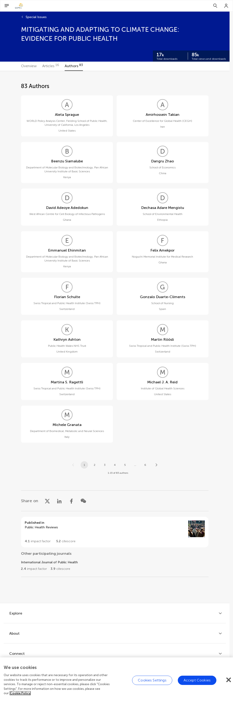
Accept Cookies (197, 680)
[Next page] (156, 465)
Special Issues (36, 17)
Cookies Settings (152, 680)
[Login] (226, 6)
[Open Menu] (6, 6)
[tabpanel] (115, 337)
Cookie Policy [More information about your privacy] (20, 693)
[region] (116, 680)
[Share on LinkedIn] (59, 500)
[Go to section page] (115, 532)
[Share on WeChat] (83, 500)
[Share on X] (47, 500)
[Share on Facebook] (71, 500)
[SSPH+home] (19, 6)
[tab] (29, 66)
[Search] (215, 6)
